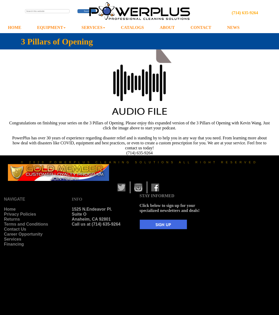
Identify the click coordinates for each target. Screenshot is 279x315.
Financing (14, 244)
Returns (12, 219)
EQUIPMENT (51, 27)
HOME (14, 27)
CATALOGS (132, 27)
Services (12, 239)
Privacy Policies (20, 214)
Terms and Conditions (26, 224)
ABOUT (167, 27)
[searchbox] (47, 11)
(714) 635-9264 (245, 13)
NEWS (233, 27)
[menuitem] (14, 27)
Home (10, 209)
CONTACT (200, 27)
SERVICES (93, 27)
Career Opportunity (23, 234)
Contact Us (15, 229)
